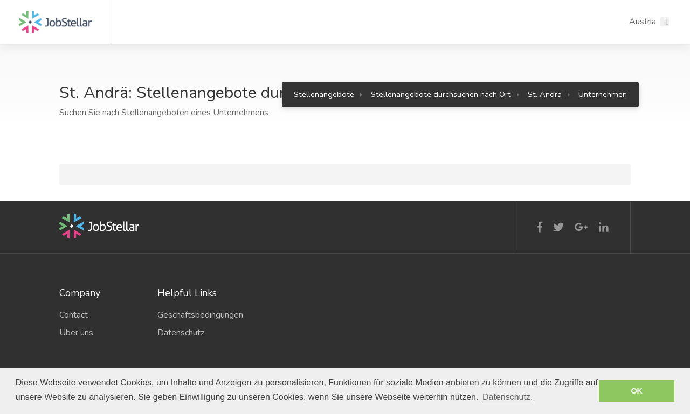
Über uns (76, 333)
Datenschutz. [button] (507, 397)
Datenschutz (180, 333)
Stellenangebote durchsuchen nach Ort (441, 94)
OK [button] (637, 391)
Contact (73, 315)
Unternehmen (602, 94)
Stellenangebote (324, 94)
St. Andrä (545, 94)
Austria (642, 21)
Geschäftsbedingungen (198, 315)
